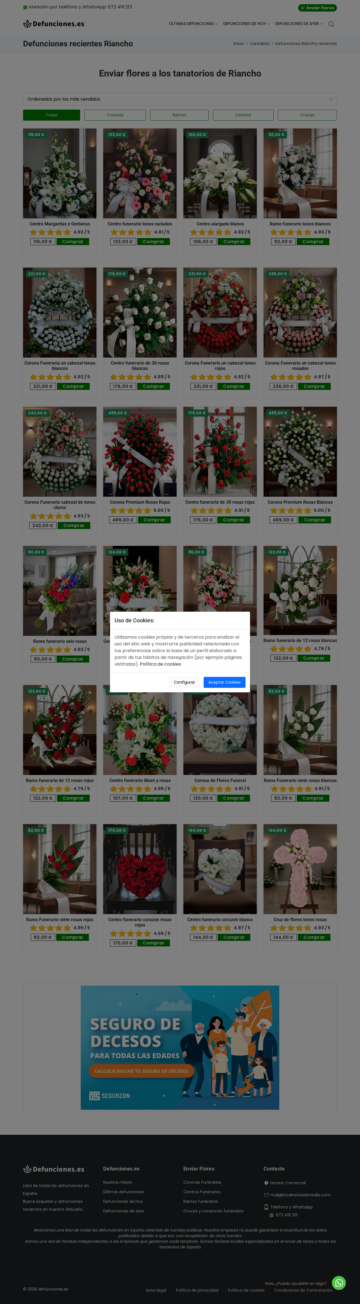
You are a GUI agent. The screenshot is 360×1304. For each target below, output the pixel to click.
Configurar (184, 682)
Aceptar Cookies (224, 682)
